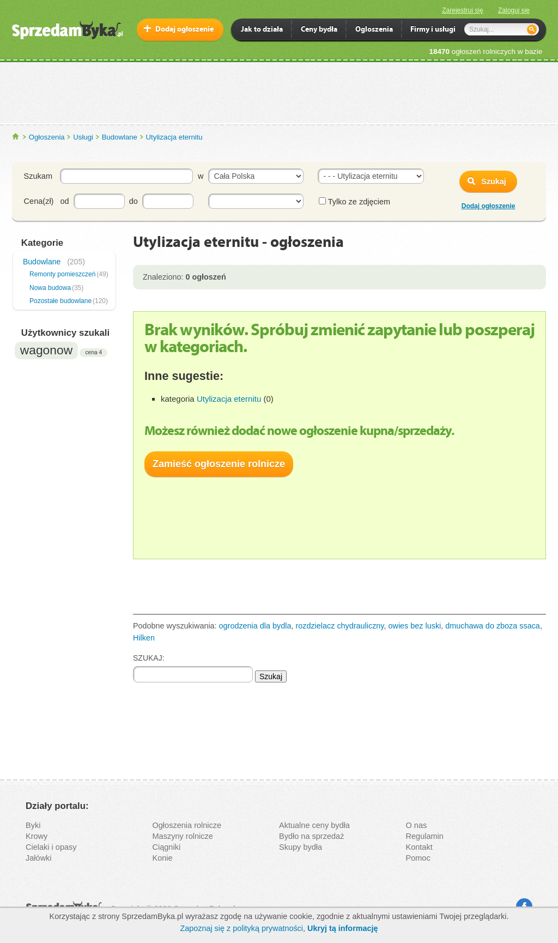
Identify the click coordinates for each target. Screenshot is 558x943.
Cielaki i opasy (51, 847)
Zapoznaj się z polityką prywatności (241, 928)
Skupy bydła (300, 847)
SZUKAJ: (149, 658)
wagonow (46, 350)
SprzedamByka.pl (16, 136)
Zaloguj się (514, 10)
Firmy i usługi (433, 30)
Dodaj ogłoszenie (184, 29)
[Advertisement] (279, 92)
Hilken (144, 637)
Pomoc (418, 858)
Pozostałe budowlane (60, 301)
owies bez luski (415, 625)
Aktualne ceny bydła (314, 825)
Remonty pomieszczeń (62, 274)
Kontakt (419, 847)
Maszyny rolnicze (183, 836)
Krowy (36, 836)
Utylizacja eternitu (174, 137)
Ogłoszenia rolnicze (187, 825)
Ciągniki (167, 847)
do (133, 201)
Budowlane (119, 137)
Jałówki (39, 858)
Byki (33, 825)
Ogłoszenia (47, 137)
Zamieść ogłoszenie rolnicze (219, 463)
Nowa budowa (50, 288)
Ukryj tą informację (342, 928)
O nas (416, 825)
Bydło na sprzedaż (311, 836)
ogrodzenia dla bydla (255, 625)
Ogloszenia (374, 30)
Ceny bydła (319, 30)
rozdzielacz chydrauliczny (339, 625)
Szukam (38, 176)
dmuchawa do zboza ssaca (492, 625)
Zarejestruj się (462, 10)
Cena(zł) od (46, 201)
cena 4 (93, 352)
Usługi (83, 137)
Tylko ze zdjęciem (354, 201)
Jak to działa (262, 30)
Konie (163, 858)
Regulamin (425, 836)
